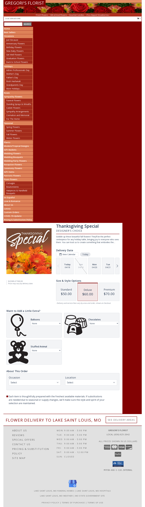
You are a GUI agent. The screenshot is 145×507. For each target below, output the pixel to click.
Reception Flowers (13, 164)
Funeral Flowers (13, 100)
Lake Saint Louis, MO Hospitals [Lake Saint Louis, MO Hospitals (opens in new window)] (94, 491)
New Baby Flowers (15, 51)
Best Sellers (9, 32)
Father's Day (12, 77)
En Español (9, 197)
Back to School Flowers (17, 62)
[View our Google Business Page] (72, 487)
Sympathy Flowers (13, 96)
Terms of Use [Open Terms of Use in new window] (95, 502)
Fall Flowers (11, 134)
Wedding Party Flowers (15, 160)
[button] (118, 464)
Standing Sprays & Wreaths (18, 104)
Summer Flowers (14, 130)
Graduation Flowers (15, 58)
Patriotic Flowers (12, 175)
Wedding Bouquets (13, 157)
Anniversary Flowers (15, 43)
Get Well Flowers (14, 54)
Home (7, 28)
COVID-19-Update (12, 216)
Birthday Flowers (14, 47)
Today (85, 254)
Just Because (12, 40)
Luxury (7, 208)
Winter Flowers (13, 138)
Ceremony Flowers (13, 168)
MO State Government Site (90, 495)
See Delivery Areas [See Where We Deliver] (121, 419)
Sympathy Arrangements (17, 111)
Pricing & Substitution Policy (18, 219)
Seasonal (8, 123)
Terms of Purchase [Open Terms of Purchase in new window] (73, 502)
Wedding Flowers (12, 153)
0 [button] (139, 18)
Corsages (10, 183)
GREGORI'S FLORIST (24, 3)
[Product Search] (13, 24)
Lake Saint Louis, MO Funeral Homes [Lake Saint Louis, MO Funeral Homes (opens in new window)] (54, 491)
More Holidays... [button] (13, 88)
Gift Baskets (10, 149)
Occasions (9, 36)
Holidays (8, 66)
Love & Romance (12, 201)
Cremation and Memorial (17, 115)
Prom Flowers (10, 179)
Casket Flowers (13, 107)
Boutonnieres (12, 186)
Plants (7, 142)
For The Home (13, 119)
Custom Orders (11, 212)
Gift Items (9, 172)
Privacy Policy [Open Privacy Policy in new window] (50, 502)
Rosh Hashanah (13, 81)
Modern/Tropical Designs (16, 146)
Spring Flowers (13, 127)
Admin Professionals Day (17, 70)
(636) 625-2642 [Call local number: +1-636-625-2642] (15, 18)
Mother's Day (12, 73)
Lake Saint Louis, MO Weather (56, 495)
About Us (8, 205)
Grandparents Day (14, 85)
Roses (7, 93)
